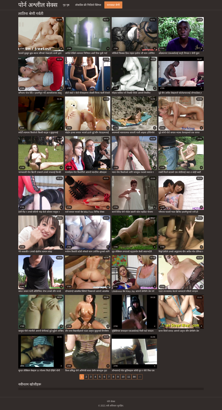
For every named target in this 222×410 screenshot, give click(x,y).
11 (128, 377)
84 (134, 377)
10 (123, 377)
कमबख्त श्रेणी (113, 5)
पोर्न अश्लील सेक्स (37, 5)
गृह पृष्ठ (66, 5)
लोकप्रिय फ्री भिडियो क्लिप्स (88, 5)
